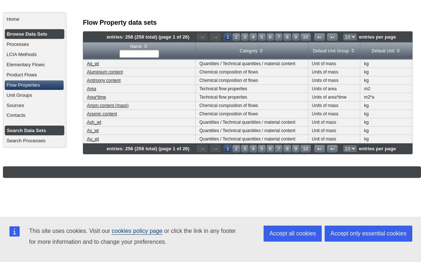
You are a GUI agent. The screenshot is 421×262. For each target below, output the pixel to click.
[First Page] (202, 37)
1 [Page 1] (227, 37)
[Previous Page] (215, 37)
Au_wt (93, 139)
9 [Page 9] (295, 37)
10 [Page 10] (305, 37)
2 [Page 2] (236, 37)
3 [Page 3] (245, 37)
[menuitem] (35, 19)
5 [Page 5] (261, 37)
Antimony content (104, 80)
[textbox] (139, 53)
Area (91, 88)
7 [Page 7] (278, 37)
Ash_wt (94, 122)
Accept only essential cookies (368, 233)
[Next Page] (319, 37)
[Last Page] (332, 37)
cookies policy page (137, 231)
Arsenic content (102, 113)
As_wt (93, 130)
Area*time (96, 97)
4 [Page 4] (253, 37)
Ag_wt (93, 63)
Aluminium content (105, 72)
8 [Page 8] (287, 37)
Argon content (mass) (108, 105)
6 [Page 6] (270, 37)
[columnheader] (139, 51)
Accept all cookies (292, 233)
